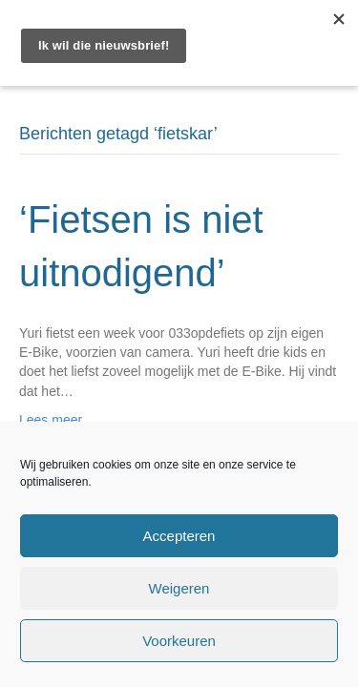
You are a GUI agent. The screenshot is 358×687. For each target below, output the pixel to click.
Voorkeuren (179, 641)
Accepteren (179, 536)
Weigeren (179, 588)
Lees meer (50, 419)
